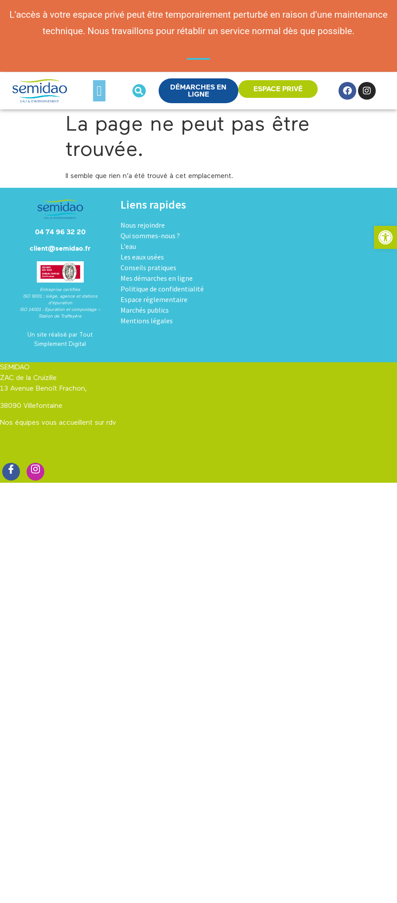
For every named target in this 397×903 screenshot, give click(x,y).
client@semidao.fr (60, 248)
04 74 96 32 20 (60, 232)
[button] (99, 90)
